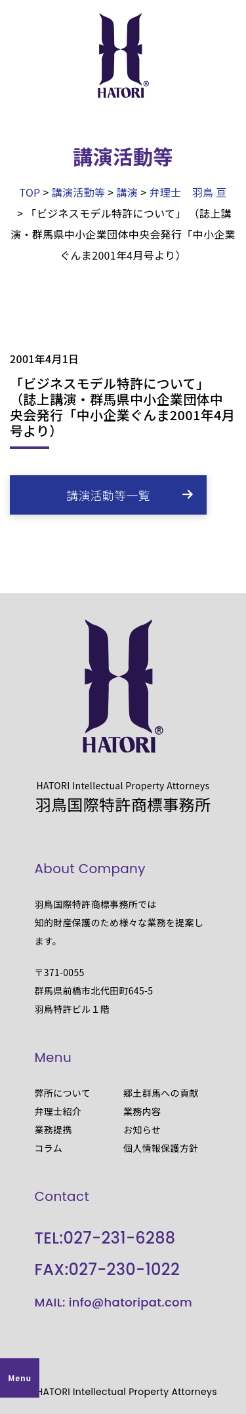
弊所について (63, 1092)
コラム (49, 1147)
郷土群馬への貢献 (161, 1092)
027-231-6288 (119, 1238)
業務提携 (53, 1129)
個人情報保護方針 (161, 1147)
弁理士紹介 (58, 1111)
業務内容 (142, 1111)
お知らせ (142, 1129)
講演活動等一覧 (108, 494)
